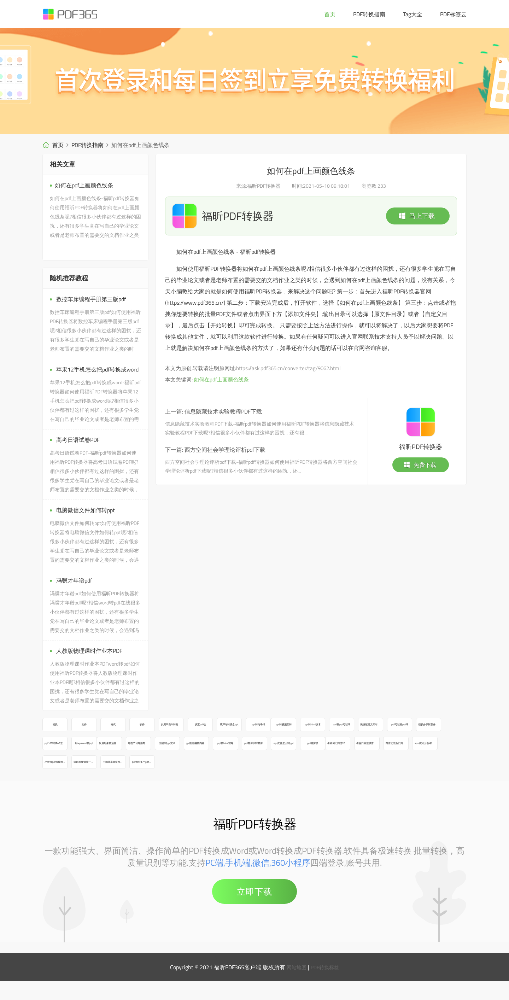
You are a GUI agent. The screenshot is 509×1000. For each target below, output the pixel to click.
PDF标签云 (453, 14)
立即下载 (254, 910)
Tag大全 (412, 14)
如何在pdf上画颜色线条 (221, 379)
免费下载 (419, 464)
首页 (329, 14)
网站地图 (294, 986)
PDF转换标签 (326, 986)
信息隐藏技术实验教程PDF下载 (223, 411)
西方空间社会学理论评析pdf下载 (225, 449)
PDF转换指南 (369, 14)
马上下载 (416, 215)
